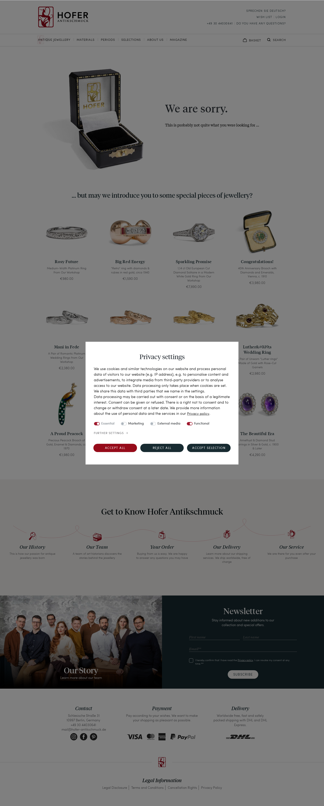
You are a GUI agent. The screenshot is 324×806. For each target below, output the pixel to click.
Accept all (115, 448)
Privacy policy (198, 413)
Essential (107, 423)
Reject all (162, 448)
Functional (201, 423)
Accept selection (208, 448)
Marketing (136, 423)
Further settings (109, 433)
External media (168, 423)
